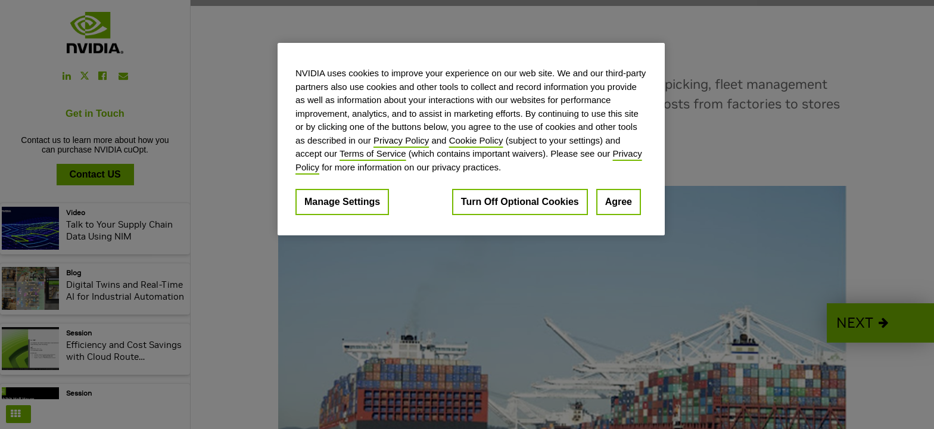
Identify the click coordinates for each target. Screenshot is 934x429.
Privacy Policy (401, 140)
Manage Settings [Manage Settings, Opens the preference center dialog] (342, 202)
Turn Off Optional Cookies (520, 202)
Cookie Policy (476, 140)
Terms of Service (373, 153)
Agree (618, 202)
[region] (471, 139)
